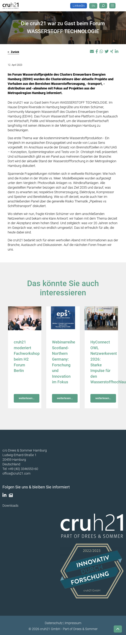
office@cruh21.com (16, 473)
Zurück (13, 52)
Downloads (10, 505)
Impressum (73, 622)
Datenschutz (54, 622)
